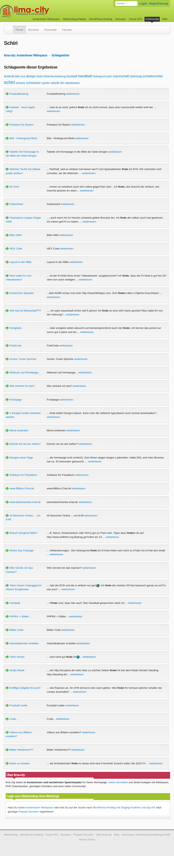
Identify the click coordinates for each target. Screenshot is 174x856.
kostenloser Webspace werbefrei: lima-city (39, 11)
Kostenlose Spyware (20, 293)
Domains (120, 19)
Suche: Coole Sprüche (21, 359)
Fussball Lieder (17, 705)
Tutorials (67, 29)
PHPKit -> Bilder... (18, 616)
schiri (9, 82)
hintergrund (99, 76)
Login (143, 3)
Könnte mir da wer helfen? (23, 443)
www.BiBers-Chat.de (20, 488)
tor (62, 83)
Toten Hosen (15, 656)
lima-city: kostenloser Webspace (25, 55)
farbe (40, 76)
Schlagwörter (60, 55)
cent (22, 76)
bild (17, 76)
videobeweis (72, 83)
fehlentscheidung (55, 76)
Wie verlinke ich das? (20, 385)
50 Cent (12, 186)
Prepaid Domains (29, 811)
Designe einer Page (19, 457)
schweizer (33, 83)
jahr (109, 76)
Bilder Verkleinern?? (19, 749)
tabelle (55, 83)
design (31, 76)
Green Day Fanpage (20, 550)
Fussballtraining (17, 93)
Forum (19, 29)
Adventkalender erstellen (22, 643)
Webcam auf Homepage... (23, 372)
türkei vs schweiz (18, 763)
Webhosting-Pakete (74, 19)
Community (152, 19)
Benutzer (33, 29)
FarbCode (13, 345)
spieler (46, 83)
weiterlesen (73, 93)
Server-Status (87, 839)
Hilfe (164, 19)
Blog (116, 834)
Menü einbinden (17, 430)
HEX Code (14, 248)
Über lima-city (104, 834)
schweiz (20, 83)
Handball (13, 603)
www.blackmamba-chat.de (23, 502)
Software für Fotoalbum (21, 474)
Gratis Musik (15, 670)
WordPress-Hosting (100, 19)
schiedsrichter (152, 76)
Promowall (50, 29)
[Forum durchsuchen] (126, 3)
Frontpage (14, 399)
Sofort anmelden (118, 782)
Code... (12, 718)
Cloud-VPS (135, 19)
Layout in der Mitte (18, 262)
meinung (136, 76)
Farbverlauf (14, 204)
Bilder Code (14, 629)
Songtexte (13, 328)
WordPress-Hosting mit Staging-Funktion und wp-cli (123, 807)
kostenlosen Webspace (39, 807)
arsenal (9, 76)
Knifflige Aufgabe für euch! (23, 687)
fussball (71, 76)
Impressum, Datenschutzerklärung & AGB (145, 834)
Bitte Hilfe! (14, 235)
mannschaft (121, 76)
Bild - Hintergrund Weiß (21, 138)
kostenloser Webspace (46, 19)
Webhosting (11, 834)
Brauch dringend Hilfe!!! (21, 532)
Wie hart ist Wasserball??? (23, 310)
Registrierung (158, 3)
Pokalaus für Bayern (19, 124)
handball (85, 76)
